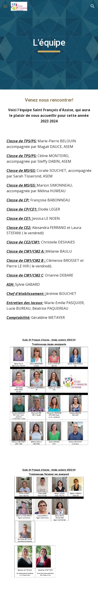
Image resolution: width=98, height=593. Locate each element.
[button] (5, 6)
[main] (49, 44)
